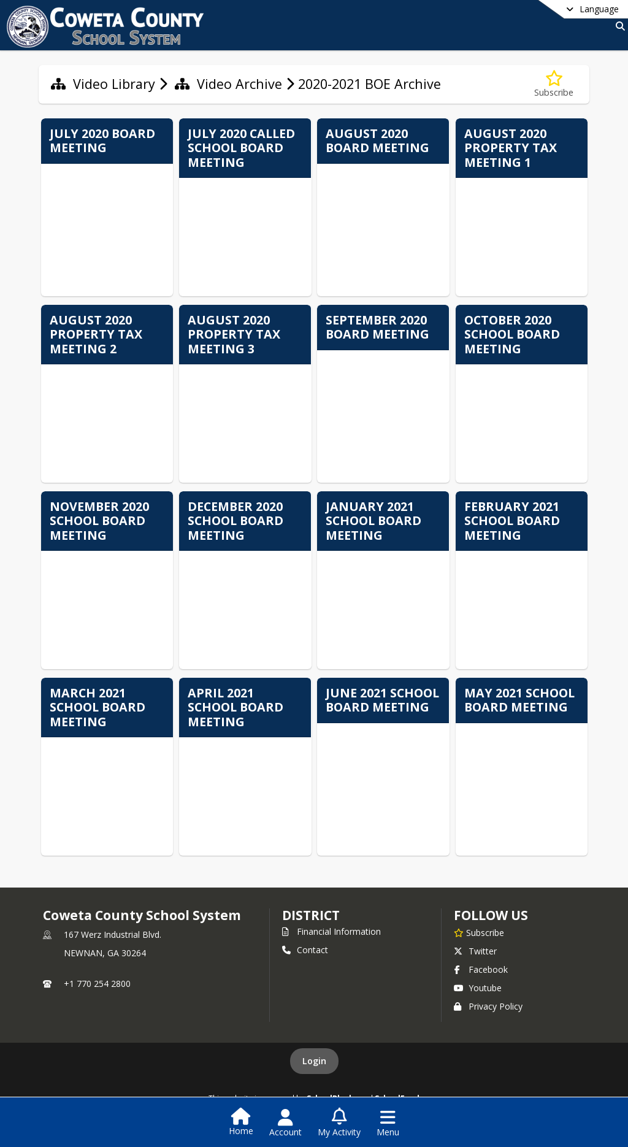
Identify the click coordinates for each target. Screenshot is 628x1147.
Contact (305, 950)
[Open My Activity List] (339, 1123)
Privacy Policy (488, 1006)
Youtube (478, 988)
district (311, 915)
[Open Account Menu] (285, 1123)
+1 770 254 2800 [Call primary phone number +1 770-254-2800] (97, 983)
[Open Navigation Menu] (388, 1123)
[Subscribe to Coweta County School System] (479, 932)
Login (314, 1061)
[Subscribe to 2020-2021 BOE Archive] (554, 84)
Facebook (481, 969)
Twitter (475, 951)
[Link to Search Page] (618, 26)
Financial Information (331, 931)
